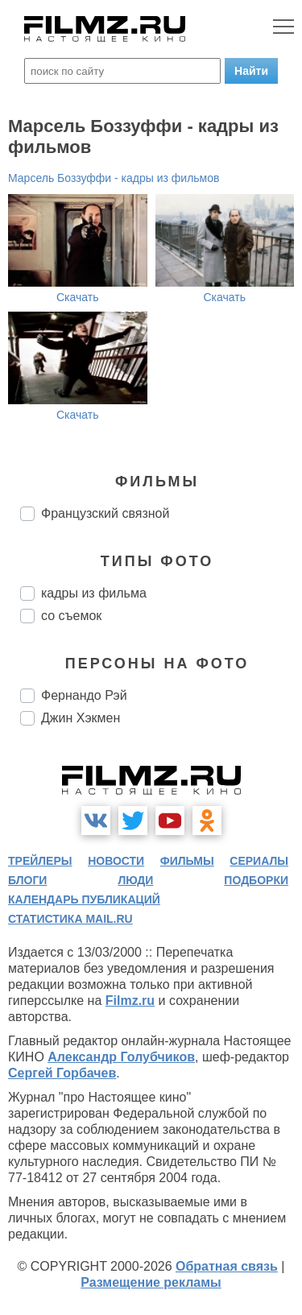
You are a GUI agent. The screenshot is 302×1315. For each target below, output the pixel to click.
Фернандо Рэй (84, 695)
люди (135, 880)
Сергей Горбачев (62, 1073)
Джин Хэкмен (80, 718)
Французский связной (105, 513)
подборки (256, 880)
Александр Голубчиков (121, 1057)
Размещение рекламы (151, 1282)
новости (116, 860)
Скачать (77, 297)
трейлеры (40, 860)
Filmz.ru (130, 1000)
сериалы (259, 860)
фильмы (187, 860)
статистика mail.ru (70, 918)
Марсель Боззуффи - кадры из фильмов (113, 178)
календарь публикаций (84, 899)
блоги (27, 880)
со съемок (71, 615)
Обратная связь (227, 1266)
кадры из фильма (94, 593)
